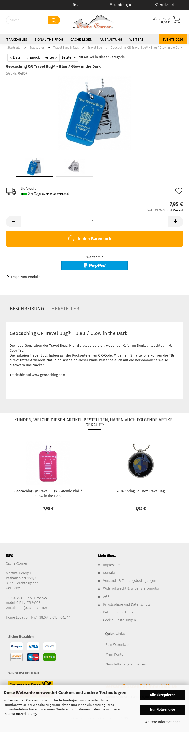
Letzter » (69, 57)
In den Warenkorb (89, 238)
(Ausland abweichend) (55, 194)
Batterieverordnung (118, 612)
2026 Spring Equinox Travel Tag (141, 491)
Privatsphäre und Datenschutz (126, 604)
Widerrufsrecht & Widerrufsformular (131, 588)
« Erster (16, 57)
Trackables (16, 39)
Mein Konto (114, 654)
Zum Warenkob (117, 645)
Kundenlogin (120, 5)
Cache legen (81, 39)
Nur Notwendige (162, 709)
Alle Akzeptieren (162, 695)
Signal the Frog (48, 39)
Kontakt (109, 573)
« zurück (33, 57)
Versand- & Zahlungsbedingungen (129, 581)
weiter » (50, 57)
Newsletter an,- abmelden (126, 664)
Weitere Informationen (162, 722)
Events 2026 (172, 39)
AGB (106, 597)
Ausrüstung (111, 39)
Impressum (112, 565)
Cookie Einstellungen (119, 620)
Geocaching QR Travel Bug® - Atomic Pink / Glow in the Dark (48, 493)
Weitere (136, 39)
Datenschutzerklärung (20, 714)
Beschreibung (27, 309)
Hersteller (65, 309)
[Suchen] (54, 20)
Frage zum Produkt (25, 277)
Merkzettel (164, 5)
